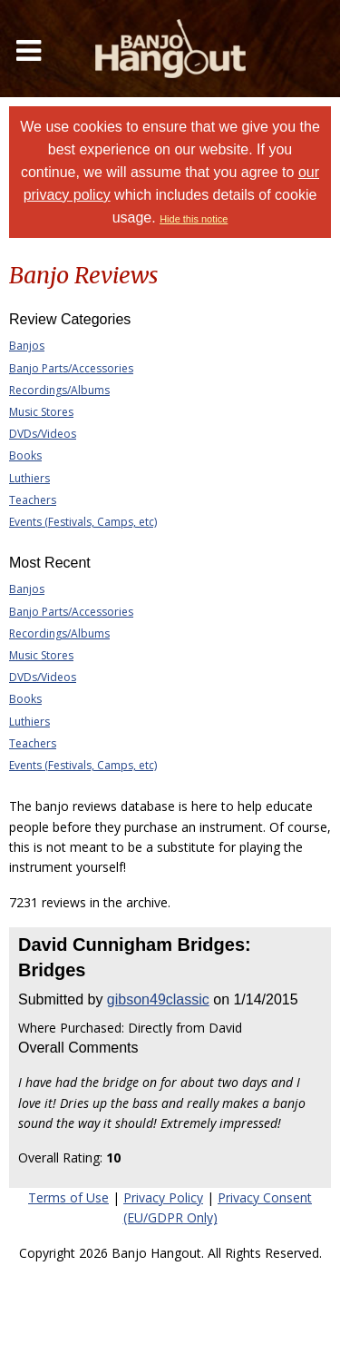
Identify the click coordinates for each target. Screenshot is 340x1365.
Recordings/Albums (59, 390)
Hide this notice (194, 218)
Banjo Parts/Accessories (71, 368)
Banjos (26, 345)
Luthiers (29, 478)
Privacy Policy (163, 1197)
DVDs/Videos (42, 433)
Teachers (32, 500)
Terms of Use (68, 1197)
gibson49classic (158, 999)
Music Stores (41, 412)
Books (25, 455)
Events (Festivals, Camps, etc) (83, 521)
